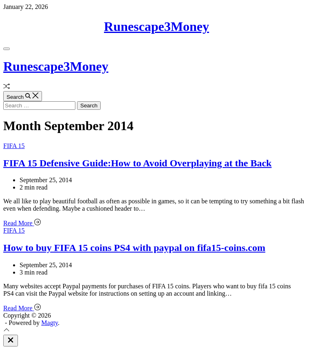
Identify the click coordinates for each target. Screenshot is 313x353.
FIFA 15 (14, 145)
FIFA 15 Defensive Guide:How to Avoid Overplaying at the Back (137, 163)
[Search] (22, 96)
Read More (22, 223)
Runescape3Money (156, 26)
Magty (49, 322)
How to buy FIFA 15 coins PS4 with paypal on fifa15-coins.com (134, 247)
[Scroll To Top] (6, 330)
